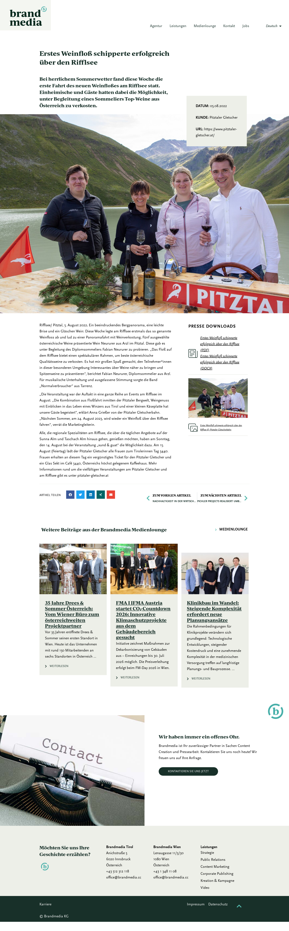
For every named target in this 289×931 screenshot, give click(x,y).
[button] (70, 504)
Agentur (156, 28)
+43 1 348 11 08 (165, 881)
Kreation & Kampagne (217, 890)
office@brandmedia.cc (123, 887)
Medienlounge (205, 28)
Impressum (196, 914)
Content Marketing (215, 876)
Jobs (245, 28)
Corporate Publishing (217, 883)
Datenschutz (218, 914)
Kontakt (229, 28)
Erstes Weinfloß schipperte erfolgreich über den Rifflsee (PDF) (219, 353)
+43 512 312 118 (117, 881)
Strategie (207, 862)
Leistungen (178, 28)
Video (205, 897)
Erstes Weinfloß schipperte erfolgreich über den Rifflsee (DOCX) (219, 372)
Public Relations (213, 869)
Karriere (45, 914)
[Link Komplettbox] (73, 618)
